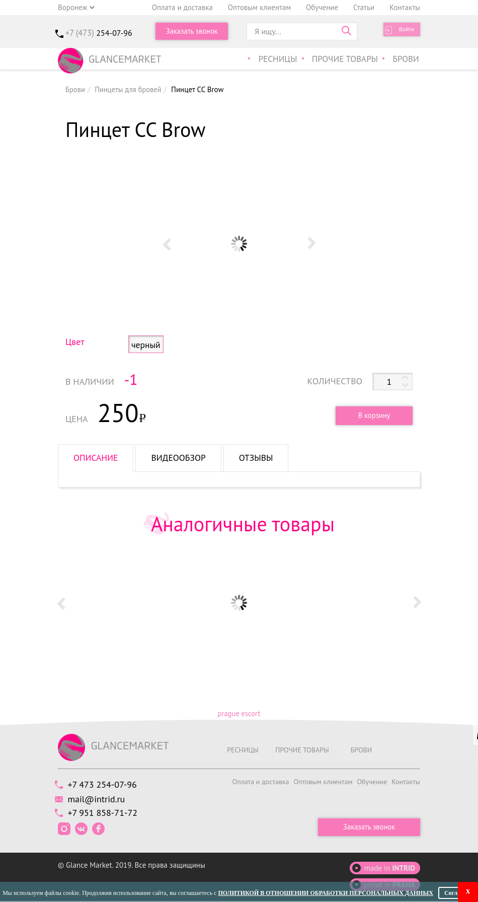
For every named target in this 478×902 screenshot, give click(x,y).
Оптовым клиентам (259, 7)
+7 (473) (98, 33)
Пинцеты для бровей (129, 89)
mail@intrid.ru (99, 799)
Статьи (363, 7)
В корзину (370, 415)
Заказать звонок (191, 31)
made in (389, 869)
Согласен (456, 892)
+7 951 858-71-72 (105, 813)
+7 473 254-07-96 (104, 785)
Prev (166, 244)
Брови (407, 59)
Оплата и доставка (182, 7)
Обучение (322, 7)
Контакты (404, 7)
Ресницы (285, 59)
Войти (403, 31)
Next (311, 244)
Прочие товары (349, 59)
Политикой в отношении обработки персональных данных (325, 892)
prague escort (239, 713)
